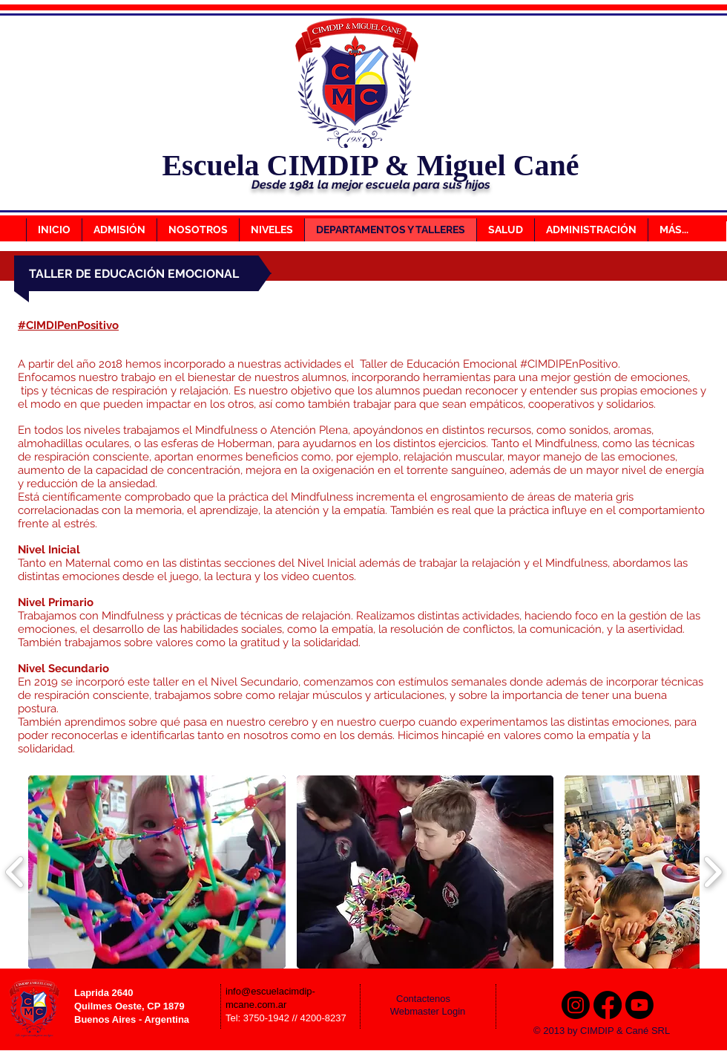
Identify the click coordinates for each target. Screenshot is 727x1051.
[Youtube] (639, 1005)
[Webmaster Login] (427, 1012)
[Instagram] (576, 1005)
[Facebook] (607, 1005)
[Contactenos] (433, 1000)
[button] (157, 872)
